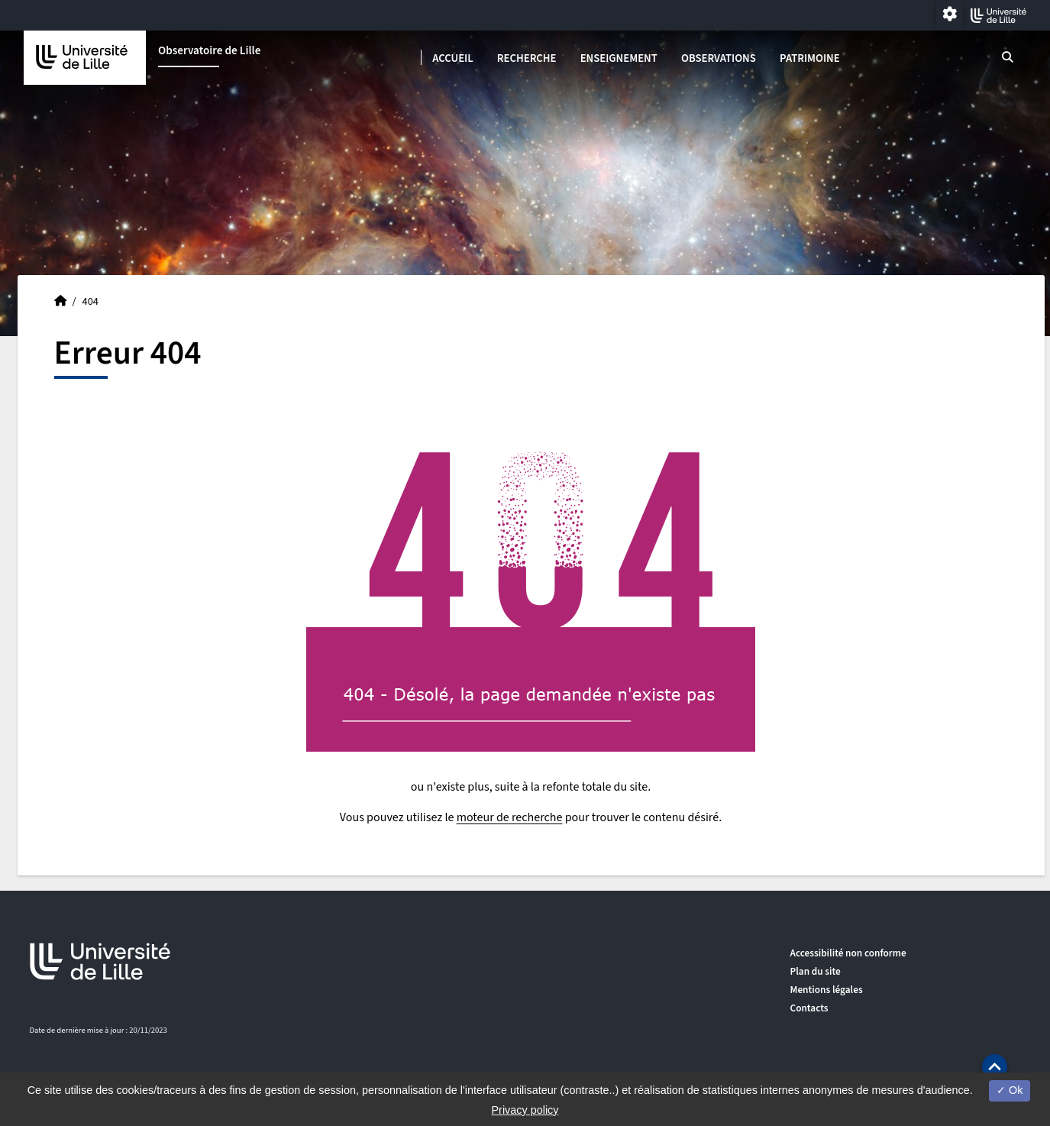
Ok (1010, 1090)
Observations (718, 58)
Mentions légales (826, 989)
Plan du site (815, 971)
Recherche (527, 58)
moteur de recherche (510, 817)
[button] (994, 1066)
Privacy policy (525, 1110)
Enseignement (618, 58)
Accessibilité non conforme (848, 953)
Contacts (809, 1008)
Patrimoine (810, 58)
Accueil (452, 58)
